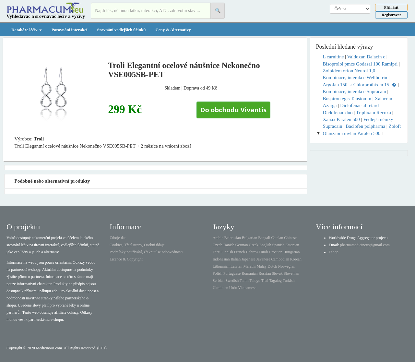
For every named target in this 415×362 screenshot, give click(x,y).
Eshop (333, 252)
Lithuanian (221, 266)
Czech (217, 245)
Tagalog (275, 280)
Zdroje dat (118, 237)
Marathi (249, 266)
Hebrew (252, 252)
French (239, 252)
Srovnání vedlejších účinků (121, 29)
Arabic (218, 237)
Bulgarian (249, 237)
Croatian (275, 252)
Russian (265, 273)
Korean (296, 259)
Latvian (237, 266)
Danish (228, 245)
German (241, 245)
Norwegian (286, 266)
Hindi (263, 252)
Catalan (277, 237)
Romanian (249, 273)
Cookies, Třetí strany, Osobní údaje (137, 245)
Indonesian (221, 259)
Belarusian (232, 237)
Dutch (272, 266)
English (265, 245)
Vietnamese (247, 287)
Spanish (278, 245)
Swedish (232, 280)
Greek (253, 245)
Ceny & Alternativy (173, 29)
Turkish (289, 280)
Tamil (244, 280)
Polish (217, 273)
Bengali (264, 237)
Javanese (263, 259)
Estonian (292, 245)
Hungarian (291, 252)
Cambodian (280, 259)
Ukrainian (220, 287)
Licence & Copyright (126, 259)
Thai (264, 280)
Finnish (227, 252)
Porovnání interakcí (70, 29)
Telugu (255, 280)
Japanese (248, 259)
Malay (261, 266)
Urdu (233, 287)
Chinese (290, 237)
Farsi (216, 252)
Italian (236, 259)
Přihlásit (391, 7)
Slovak (277, 273)
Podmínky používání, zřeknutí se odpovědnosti (146, 252)
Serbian (219, 280)
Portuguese (232, 273)
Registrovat (391, 15)
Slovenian (291, 273)
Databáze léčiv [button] (26, 29)
